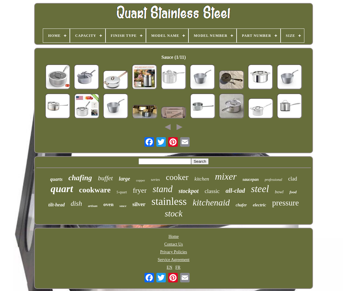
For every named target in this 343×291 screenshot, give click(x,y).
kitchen (201, 179)
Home (174, 236)
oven (108, 204)
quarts (56, 179)
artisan (92, 206)
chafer (241, 205)
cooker (177, 177)
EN (169, 267)
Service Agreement (174, 259)
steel (260, 189)
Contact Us (173, 244)
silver (138, 204)
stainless (169, 201)
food (293, 192)
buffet (105, 178)
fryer (140, 190)
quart (62, 188)
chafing (80, 178)
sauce (122, 206)
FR (177, 267)
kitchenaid (211, 202)
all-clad (235, 190)
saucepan (251, 179)
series (155, 179)
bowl (279, 191)
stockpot (189, 191)
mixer (226, 176)
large (124, 179)
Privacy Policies (173, 252)
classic (212, 191)
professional (273, 180)
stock (173, 213)
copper (140, 180)
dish (76, 203)
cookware (95, 190)
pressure (285, 202)
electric (259, 205)
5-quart (122, 192)
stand (162, 189)
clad (292, 179)
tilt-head (56, 204)
